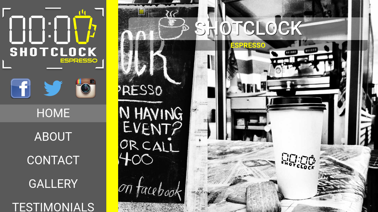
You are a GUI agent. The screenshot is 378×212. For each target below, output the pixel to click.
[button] (141, 11)
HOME (53, 113)
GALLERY (53, 184)
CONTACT (53, 160)
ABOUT (53, 137)
